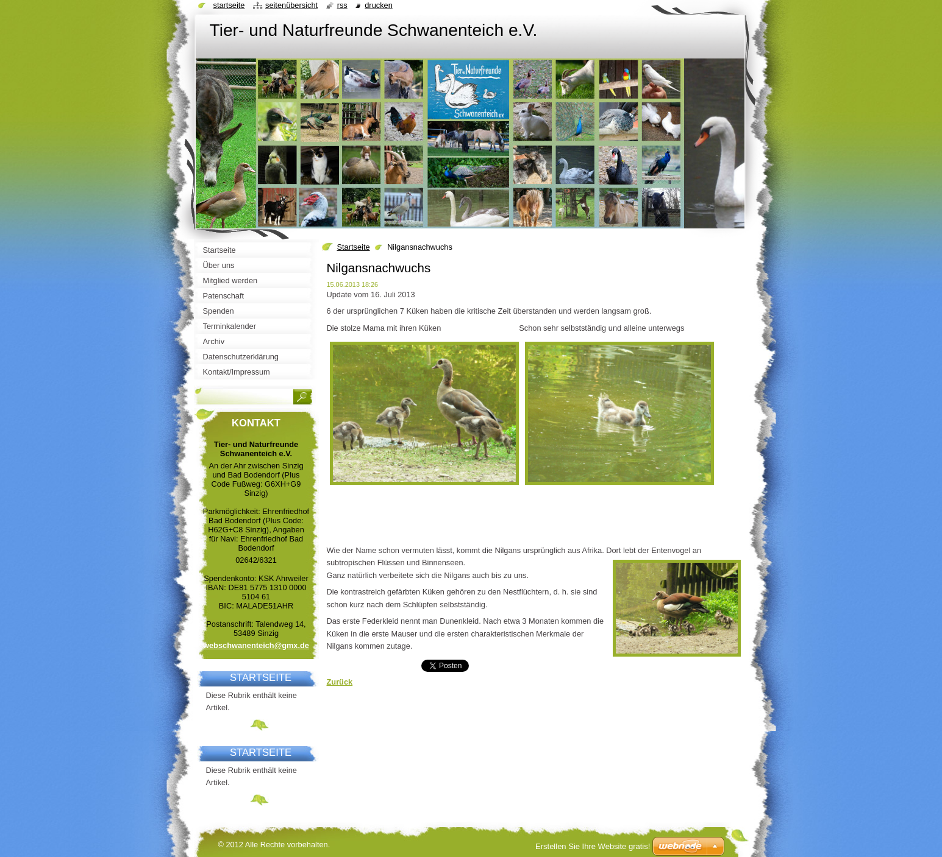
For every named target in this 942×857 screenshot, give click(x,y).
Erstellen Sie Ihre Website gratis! (592, 846)
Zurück (340, 681)
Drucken (379, 5)
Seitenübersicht (291, 5)
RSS (342, 5)
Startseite (353, 247)
